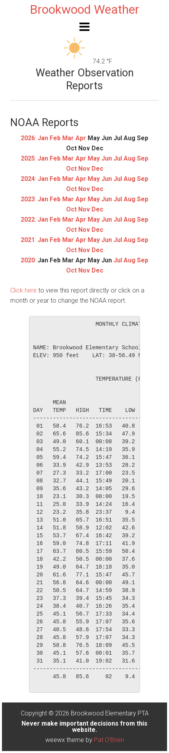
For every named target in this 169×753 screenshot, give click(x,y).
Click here (23, 290)
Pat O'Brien (109, 740)
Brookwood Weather (84, 9)
